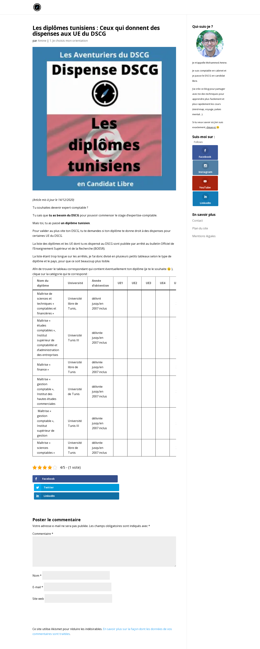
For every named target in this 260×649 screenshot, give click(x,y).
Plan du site (200, 200)
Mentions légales (204, 208)
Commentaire (42, 517)
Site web (38, 581)
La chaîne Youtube (161, 7)
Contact (197, 192)
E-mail (37, 570)
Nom (37, 558)
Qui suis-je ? (212, 7)
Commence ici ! (189, 7)
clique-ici (211, 127)
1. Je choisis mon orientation (68, 41)
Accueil (139, 7)
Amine (42, 41)
